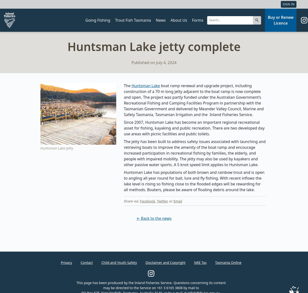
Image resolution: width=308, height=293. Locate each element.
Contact (87, 262)
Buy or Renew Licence (281, 20)
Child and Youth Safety (119, 262)
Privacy (66, 262)
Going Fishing (97, 20)
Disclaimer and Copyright (166, 262)
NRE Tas (200, 262)
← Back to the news (154, 218)
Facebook (147, 201)
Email (177, 201)
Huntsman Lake (146, 85)
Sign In (289, 4)
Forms (197, 20)
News (161, 20)
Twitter (162, 201)
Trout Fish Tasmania (133, 20)
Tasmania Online (228, 262)
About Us (179, 20)
